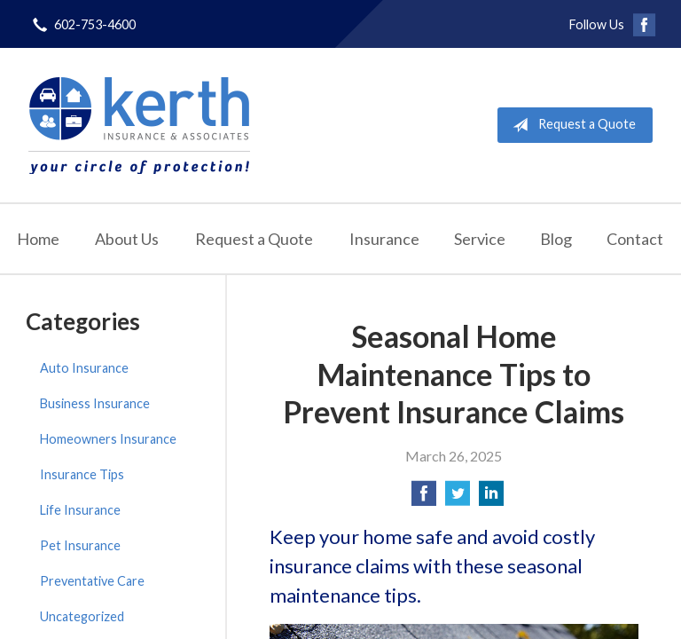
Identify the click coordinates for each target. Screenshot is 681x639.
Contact (635, 238)
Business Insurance (95, 403)
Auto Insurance (84, 367)
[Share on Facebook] (423, 498)
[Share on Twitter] (457, 498)
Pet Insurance (80, 545)
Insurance (384, 238)
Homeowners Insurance (108, 438)
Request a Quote (570, 125)
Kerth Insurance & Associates (139, 125)
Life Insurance (80, 509)
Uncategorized (82, 616)
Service (479, 238)
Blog (556, 238)
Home (38, 238)
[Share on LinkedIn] (491, 498)
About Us (127, 238)
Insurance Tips (82, 474)
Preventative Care (92, 580)
